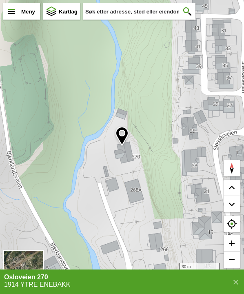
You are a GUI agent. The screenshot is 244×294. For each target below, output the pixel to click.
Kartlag (68, 12)
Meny (28, 12)
